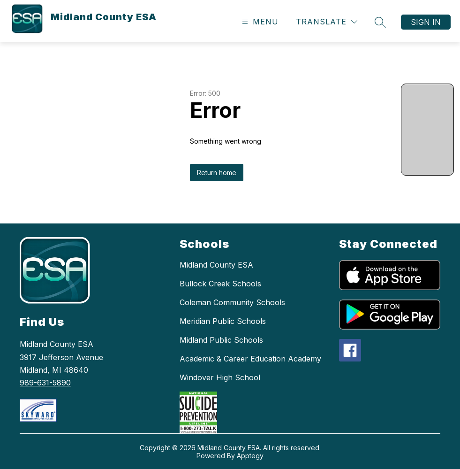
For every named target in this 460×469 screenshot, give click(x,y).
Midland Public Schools (221, 340)
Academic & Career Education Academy (250, 358)
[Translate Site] (327, 22)
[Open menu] (259, 22)
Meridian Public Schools (223, 321)
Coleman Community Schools (232, 302)
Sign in (426, 22)
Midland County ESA (216, 264)
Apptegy (250, 456)
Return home (216, 173)
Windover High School (220, 377)
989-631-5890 (45, 382)
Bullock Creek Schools (220, 283)
